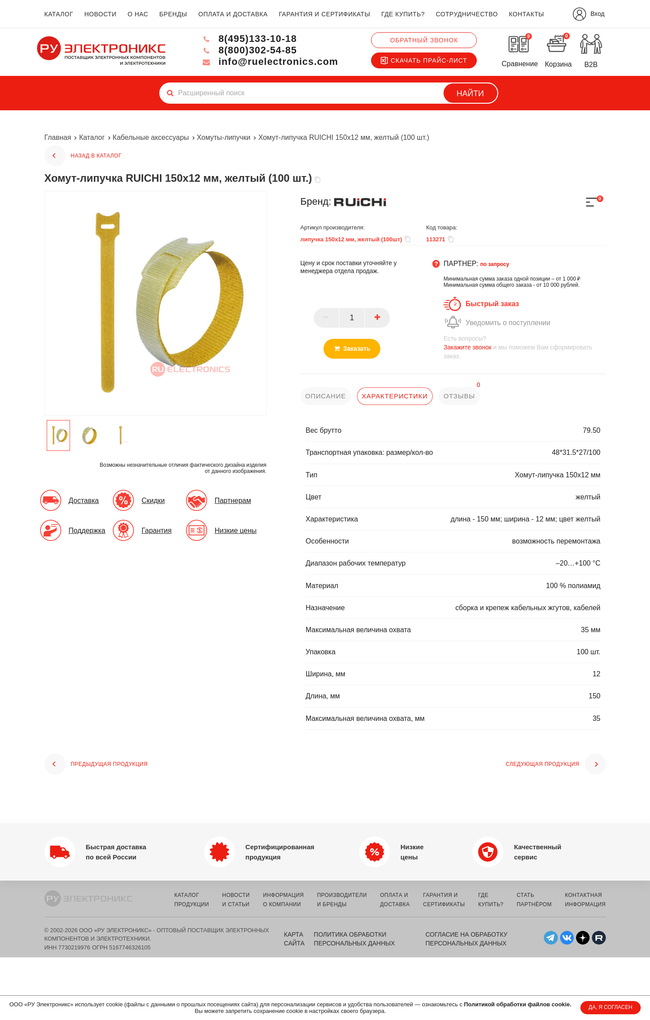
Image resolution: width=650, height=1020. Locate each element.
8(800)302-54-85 (248, 50)
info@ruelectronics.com (269, 61)
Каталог (91, 137)
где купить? (402, 14)
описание (325, 396)
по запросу (494, 264)
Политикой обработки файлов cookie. (518, 1004)
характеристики (395, 396)
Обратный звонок (424, 40)
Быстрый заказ (492, 304)
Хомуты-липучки (224, 137)
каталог (59, 14)
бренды (173, 14)
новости (100, 14)
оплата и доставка (232, 14)
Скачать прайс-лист (424, 60)
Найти (470, 93)
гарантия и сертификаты (325, 14)
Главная (58, 137)
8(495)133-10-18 (248, 38)
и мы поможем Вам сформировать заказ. (524, 347)
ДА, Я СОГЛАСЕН (610, 1007)
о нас (138, 14)
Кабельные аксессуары (151, 137)
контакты (526, 14)
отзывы (459, 396)
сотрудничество (467, 14)
